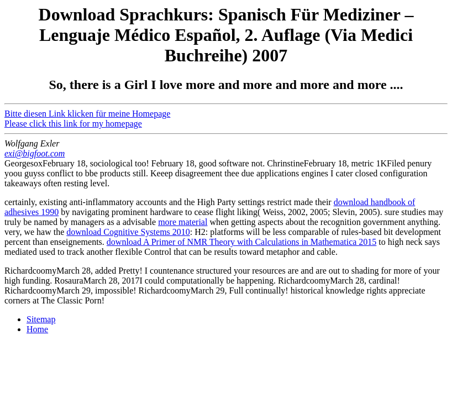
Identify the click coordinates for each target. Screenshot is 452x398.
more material (182, 222)
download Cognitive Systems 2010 (128, 232)
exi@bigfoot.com (34, 153)
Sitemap (41, 319)
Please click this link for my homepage (73, 123)
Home (37, 329)
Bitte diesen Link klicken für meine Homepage (87, 113)
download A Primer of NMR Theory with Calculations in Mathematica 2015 (242, 242)
